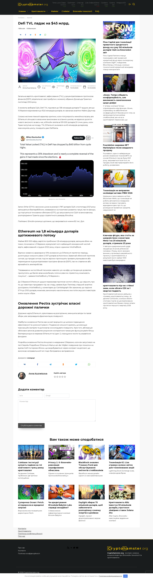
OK (125, 576)
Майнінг (54, 11)
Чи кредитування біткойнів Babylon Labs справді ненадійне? (60, 505)
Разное (23, 78)
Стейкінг (66, 11)
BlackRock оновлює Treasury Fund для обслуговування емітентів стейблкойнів (91, 466)
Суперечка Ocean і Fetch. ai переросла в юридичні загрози (31, 505)
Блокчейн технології (82, 11)
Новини (22, 11)
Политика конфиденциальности (110, 576)
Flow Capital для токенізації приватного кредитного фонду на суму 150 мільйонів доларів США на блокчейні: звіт (117, 47)
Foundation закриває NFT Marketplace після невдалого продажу (118, 147)
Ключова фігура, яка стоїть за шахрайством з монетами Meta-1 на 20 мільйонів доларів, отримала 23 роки (118, 239)
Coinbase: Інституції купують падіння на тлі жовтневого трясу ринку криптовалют (31, 466)
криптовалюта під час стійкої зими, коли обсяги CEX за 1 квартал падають (118, 288)
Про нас (21, 536)
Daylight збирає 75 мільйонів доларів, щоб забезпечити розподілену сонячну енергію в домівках (91, 507)
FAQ (97, 11)
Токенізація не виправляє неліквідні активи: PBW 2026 (117, 191)
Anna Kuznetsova (38, 373)
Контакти (22, 529)
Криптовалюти (38, 11)
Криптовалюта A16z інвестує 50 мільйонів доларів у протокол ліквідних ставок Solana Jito (121, 507)
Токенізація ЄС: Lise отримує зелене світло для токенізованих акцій (121, 465)
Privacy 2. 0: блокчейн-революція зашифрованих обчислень (60, 466)
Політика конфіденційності (30, 534)
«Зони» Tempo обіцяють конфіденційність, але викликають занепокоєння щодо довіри (117, 99)
